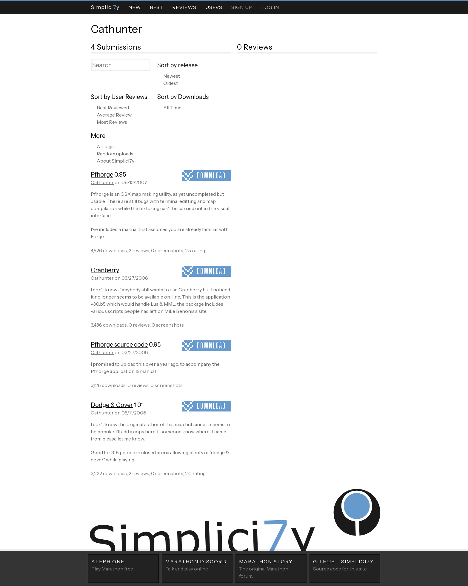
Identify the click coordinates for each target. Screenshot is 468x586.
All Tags (105, 146)
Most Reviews (112, 122)
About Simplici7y (115, 161)
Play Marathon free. (123, 565)
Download (211, 175)
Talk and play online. (197, 565)
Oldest (170, 83)
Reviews (184, 7)
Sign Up (242, 7)
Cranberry (105, 270)
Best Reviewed (113, 108)
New (134, 7)
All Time (172, 108)
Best (156, 7)
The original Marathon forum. (271, 568)
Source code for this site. (345, 565)
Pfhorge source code (119, 344)
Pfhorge (102, 174)
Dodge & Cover (112, 404)
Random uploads (115, 154)
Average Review (114, 115)
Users (213, 7)
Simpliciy (105, 7)
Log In (270, 7)
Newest (171, 76)
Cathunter (116, 29)
